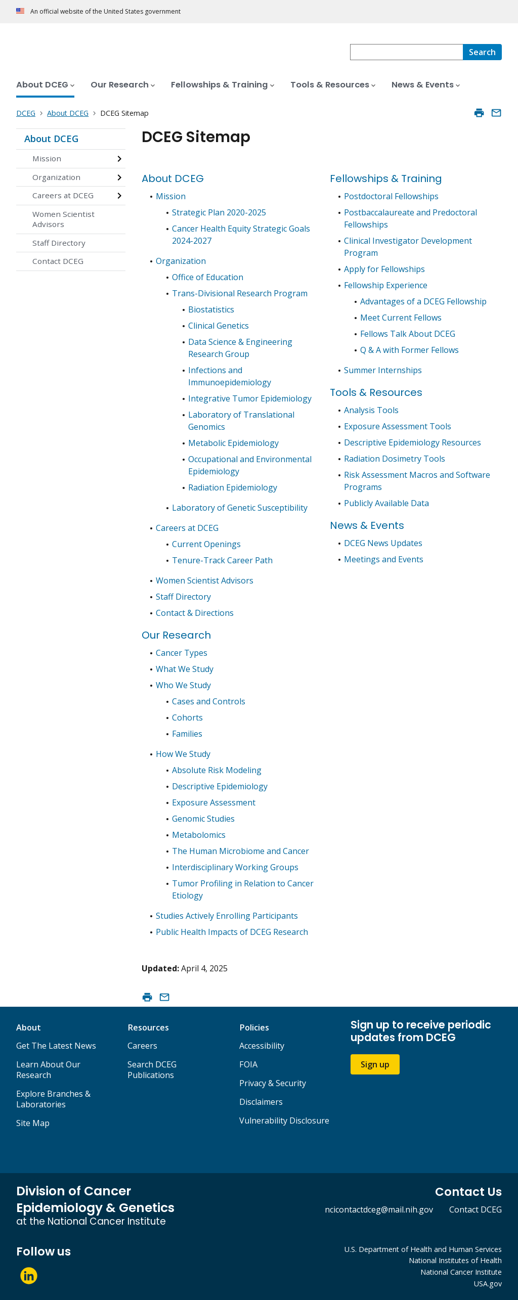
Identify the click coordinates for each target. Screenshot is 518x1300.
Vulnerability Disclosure (284, 1120)
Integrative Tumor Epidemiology (250, 398)
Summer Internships (383, 370)
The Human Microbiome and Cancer (240, 851)
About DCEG (51, 138)
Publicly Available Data (386, 503)
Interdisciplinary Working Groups (235, 867)
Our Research (176, 635)
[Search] (482, 52)
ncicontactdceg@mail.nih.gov (379, 1209)
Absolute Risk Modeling (217, 770)
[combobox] (406, 52)
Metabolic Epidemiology (233, 443)
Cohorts (187, 717)
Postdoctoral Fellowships (391, 196)
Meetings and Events (383, 559)
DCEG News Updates (383, 543)
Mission (46, 158)
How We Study (183, 753)
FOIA (248, 1064)
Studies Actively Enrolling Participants (227, 915)
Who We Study (183, 685)
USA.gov (488, 1283)
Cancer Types (181, 652)
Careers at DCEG (63, 195)
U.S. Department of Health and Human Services (423, 1249)
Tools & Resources (376, 392)
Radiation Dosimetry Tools (394, 458)
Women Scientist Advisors (63, 219)
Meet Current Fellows (401, 317)
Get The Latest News (56, 1045)
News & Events (367, 525)
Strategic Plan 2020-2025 (219, 212)
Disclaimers (261, 1101)
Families (187, 733)
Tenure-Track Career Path (222, 560)
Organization (56, 177)
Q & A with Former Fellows (409, 349)
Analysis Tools (371, 410)
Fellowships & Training (386, 178)
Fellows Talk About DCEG (407, 333)
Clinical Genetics (218, 325)
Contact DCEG (57, 261)
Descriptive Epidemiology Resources (412, 442)
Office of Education (207, 277)
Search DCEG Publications (152, 1070)
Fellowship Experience (385, 285)
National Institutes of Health (455, 1260)
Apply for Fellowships (384, 269)
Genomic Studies (203, 818)
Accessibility (261, 1045)
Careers (142, 1045)
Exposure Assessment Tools (397, 426)
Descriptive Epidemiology (220, 786)
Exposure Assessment (213, 802)
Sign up (375, 1064)
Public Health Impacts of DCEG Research (232, 931)
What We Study (184, 669)
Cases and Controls (208, 701)
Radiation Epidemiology (232, 487)
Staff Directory (58, 243)
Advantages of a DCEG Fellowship (423, 301)
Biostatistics (211, 309)
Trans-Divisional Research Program (240, 293)
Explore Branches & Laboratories (53, 1099)
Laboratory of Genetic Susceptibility (240, 507)
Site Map (33, 1123)
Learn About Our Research (48, 1070)
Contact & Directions (195, 612)
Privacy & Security (272, 1083)
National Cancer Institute (461, 1272)
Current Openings (206, 544)
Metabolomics (199, 834)
